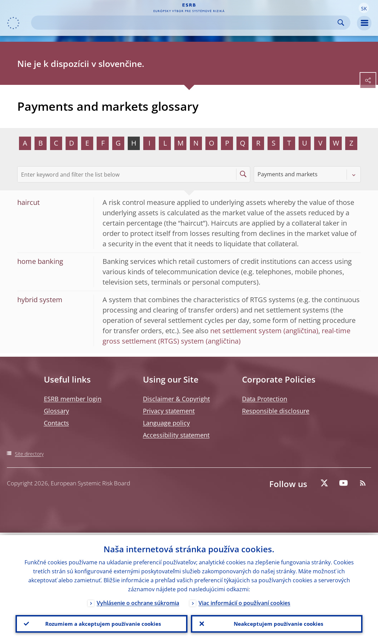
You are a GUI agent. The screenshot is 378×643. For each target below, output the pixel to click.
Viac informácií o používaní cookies (244, 600)
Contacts (56, 423)
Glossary (56, 411)
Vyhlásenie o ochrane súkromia (138, 600)
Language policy (166, 423)
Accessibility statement (176, 435)
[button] (364, 8)
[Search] (185, 23)
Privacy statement (169, 411)
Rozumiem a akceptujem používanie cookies (101, 622)
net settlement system (246, 330)
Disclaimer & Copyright (176, 399)
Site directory (29, 454)
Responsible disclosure (275, 411)
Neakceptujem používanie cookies (277, 622)
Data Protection (264, 399)
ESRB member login (72, 399)
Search (341, 23)
